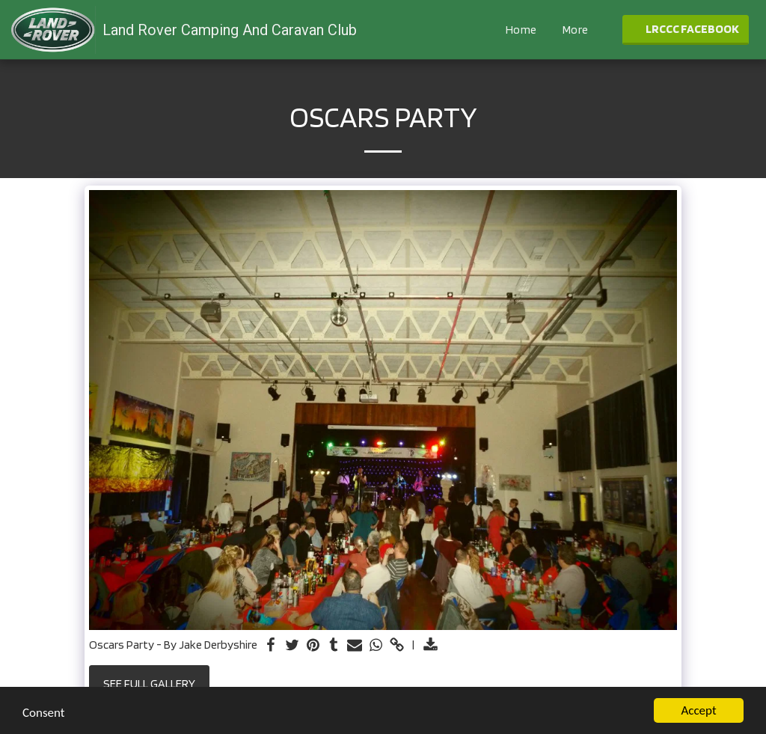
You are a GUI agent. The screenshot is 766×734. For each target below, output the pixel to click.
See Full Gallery (149, 683)
